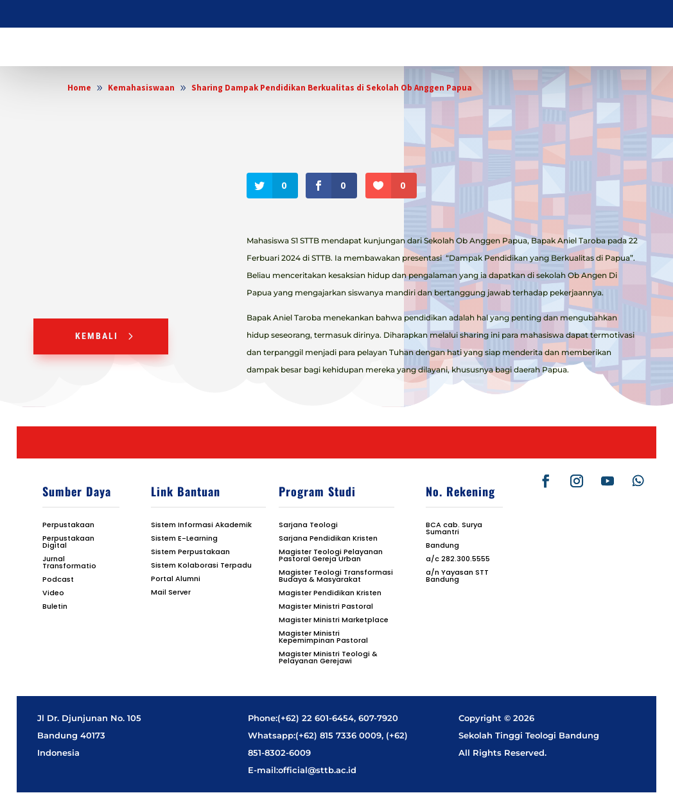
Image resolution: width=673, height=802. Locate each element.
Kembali (96, 336)
